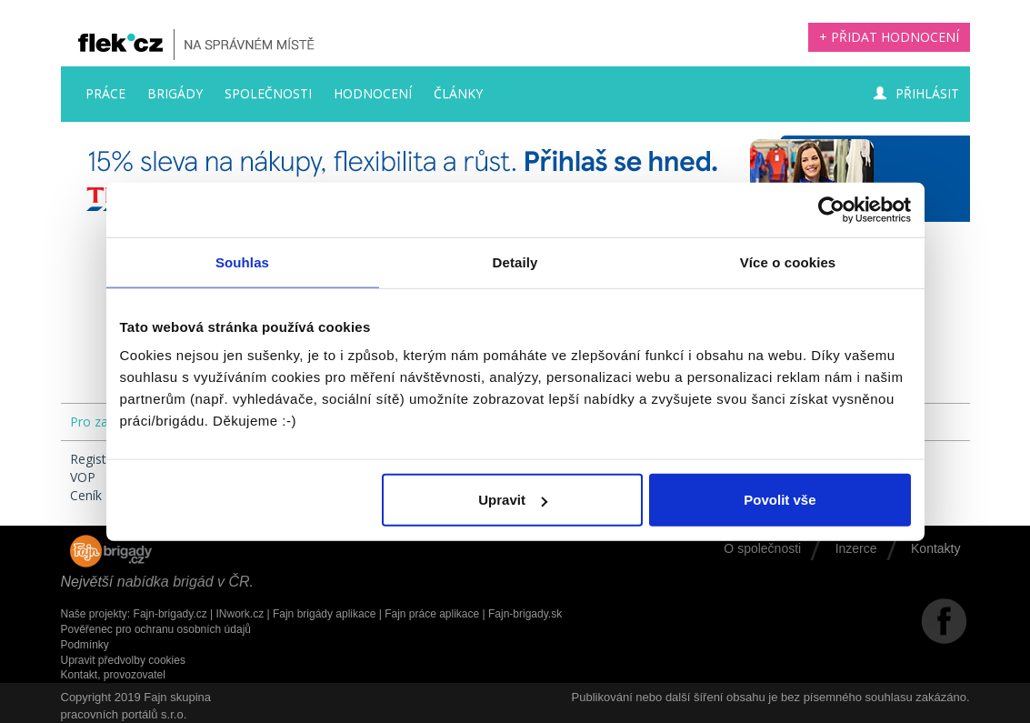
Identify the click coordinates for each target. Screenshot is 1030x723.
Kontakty (935, 548)
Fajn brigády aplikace (324, 614)
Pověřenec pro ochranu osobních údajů (156, 629)
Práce (105, 93)
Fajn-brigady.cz (170, 614)
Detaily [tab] (515, 261)
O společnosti (762, 548)
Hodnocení (373, 93)
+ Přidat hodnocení (889, 36)
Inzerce (856, 548)
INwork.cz (239, 614)
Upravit (512, 499)
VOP (82, 477)
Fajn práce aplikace (432, 614)
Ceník (86, 495)
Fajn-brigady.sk (525, 614)
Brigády (175, 93)
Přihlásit (916, 93)
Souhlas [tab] (242, 261)
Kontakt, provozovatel (113, 674)
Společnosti (268, 93)
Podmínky (85, 644)
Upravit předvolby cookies (123, 660)
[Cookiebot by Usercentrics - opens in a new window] (831, 209)
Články (458, 93)
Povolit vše (779, 499)
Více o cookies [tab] (788, 261)
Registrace (101, 458)
